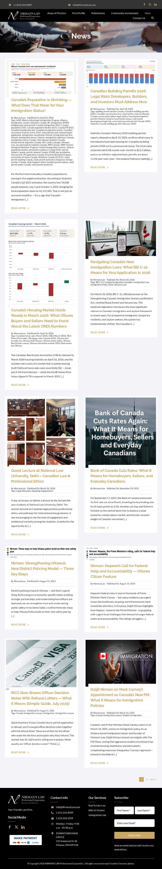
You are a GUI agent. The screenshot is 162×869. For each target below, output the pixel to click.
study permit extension (44, 159)
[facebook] (144, 4)
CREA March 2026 (57, 336)
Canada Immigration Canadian (118, 282)
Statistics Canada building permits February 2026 (113, 124)
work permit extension (42, 164)
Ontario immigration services (52, 147)
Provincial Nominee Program (58, 155)
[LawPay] (25, 834)
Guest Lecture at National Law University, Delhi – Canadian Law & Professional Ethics (40, 476)
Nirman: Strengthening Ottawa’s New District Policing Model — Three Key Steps (42, 568)
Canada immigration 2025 (48, 125)
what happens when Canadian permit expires (47, 162)
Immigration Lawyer (64, 713)
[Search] (152, 17)
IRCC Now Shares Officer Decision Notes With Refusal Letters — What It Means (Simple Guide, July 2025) (41, 698)
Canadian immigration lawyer (49, 130)
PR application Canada (33, 155)
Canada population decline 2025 (42, 127)
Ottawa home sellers (53, 341)
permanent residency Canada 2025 (45, 150)
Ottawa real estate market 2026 (45, 343)
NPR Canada (53, 145)
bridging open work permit (23, 125)
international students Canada (51, 140)
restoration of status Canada (24, 157)
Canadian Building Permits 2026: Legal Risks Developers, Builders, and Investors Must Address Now (118, 96)
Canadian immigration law (23, 130)
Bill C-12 (100, 282)
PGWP (52, 152)
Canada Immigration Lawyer (29, 713)
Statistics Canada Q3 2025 (50, 157)
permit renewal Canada (37, 152)
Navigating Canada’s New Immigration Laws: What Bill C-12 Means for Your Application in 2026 (120, 267)
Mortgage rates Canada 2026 (42, 338)
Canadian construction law (109, 114)
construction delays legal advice (113, 116)
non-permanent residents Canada (31, 145)
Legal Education (23, 491)
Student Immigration (132, 715)
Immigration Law (141, 282)
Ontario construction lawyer (119, 119)
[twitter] (150, 4)
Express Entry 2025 (31, 132)
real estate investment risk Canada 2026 (131, 121)
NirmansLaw (20, 118)
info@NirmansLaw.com (68, 807)
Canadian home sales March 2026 (32, 336)
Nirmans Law (120, 284)
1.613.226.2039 (64, 818)
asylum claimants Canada (35, 122)
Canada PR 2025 (66, 127)
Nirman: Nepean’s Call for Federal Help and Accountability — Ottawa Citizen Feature (120, 571)
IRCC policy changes (51, 142)
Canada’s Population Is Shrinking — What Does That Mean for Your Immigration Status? (41, 105)
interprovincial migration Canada (26, 142)
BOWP (66, 122)
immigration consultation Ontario (37, 135)
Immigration (49, 713)
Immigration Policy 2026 (101, 284)
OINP (62, 145)
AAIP (18, 120)
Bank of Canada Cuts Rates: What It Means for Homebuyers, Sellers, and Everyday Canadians (121, 476)
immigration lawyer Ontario (31, 137)
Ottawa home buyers (32, 341)
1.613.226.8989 (64, 812)
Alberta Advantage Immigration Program (40, 120)
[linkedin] (155, 4)
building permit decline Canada (110, 111)
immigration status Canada (23, 140)
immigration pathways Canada (60, 137)
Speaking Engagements (42, 491)
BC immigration (55, 122)
